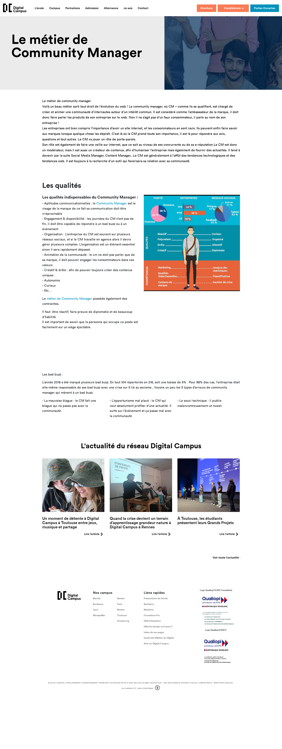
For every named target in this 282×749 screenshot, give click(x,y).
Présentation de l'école (156, 598)
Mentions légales (223, 683)
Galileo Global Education (148, 683)
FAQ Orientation (152, 620)
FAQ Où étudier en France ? (158, 626)
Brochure (207, 8)
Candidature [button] (234, 8)
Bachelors (149, 604)
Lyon (95, 609)
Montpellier (99, 615)
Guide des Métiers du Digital (159, 637)
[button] (158, 688)
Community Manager (111, 203)
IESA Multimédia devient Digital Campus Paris (187, 683)
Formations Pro (152, 615)
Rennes (121, 609)
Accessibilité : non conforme (137, 688)
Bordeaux (98, 604)
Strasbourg (123, 620)
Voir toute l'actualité (226, 557)
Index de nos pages (154, 632)
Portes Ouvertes (264, 8)
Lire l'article (94, 534)
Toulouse (122, 615)
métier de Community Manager (69, 298)
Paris (119, 604)
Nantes (121, 598)
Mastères (149, 609)
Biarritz (96, 598)
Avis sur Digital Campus (156, 643)
